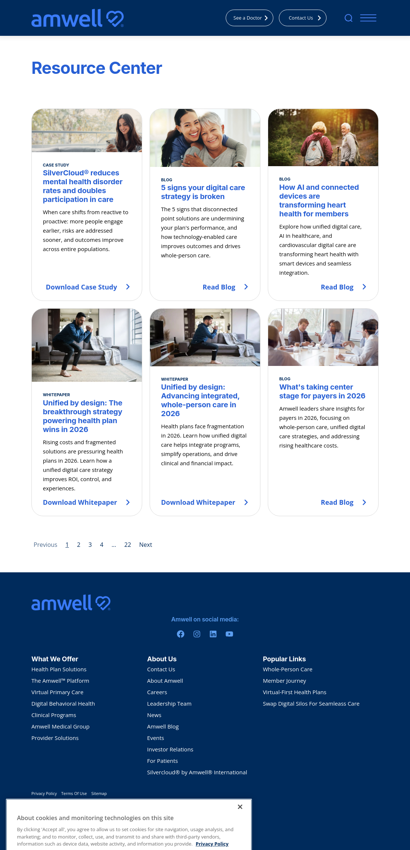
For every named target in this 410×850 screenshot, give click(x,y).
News (154, 715)
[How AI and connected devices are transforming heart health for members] (323, 205)
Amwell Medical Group (60, 726)
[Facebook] (180, 634)
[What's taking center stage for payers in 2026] (323, 412)
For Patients (162, 760)
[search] (348, 18)
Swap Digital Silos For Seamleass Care (311, 703)
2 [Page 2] (78, 545)
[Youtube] (229, 634)
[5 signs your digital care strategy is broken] (205, 205)
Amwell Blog (163, 726)
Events (155, 737)
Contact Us (307, 17)
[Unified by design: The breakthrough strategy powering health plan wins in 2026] (86, 412)
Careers (157, 692)
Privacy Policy (44, 793)
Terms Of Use (74, 793)
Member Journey (284, 680)
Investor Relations (170, 749)
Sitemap (99, 793)
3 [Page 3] (90, 545)
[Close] (240, 821)
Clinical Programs (53, 715)
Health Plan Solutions (58, 669)
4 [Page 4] (101, 545)
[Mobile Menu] (367, 18)
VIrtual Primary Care (57, 692)
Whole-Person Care (287, 669)
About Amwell (165, 680)
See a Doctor (252, 17)
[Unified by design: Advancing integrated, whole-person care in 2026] (205, 412)
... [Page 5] (114, 545)
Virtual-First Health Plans (295, 692)
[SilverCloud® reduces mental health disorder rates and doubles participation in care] (86, 205)
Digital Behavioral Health (63, 703)
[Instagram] (197, 634)
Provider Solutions (55, 737)
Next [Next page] (145, 545)
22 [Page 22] (127, 545)
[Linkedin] (213, 634)
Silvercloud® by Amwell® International (197, 772)
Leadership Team (169, 703)
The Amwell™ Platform (60, 680)
